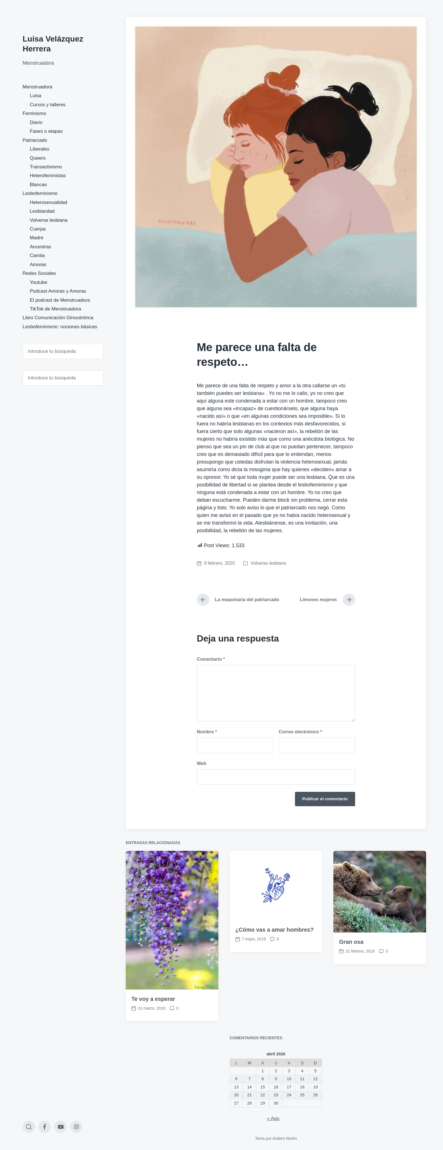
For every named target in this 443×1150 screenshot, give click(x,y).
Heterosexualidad (48, 202)
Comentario (211, 659)
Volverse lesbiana (49, 220)
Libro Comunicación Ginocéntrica (58, 317)
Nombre (207, 731)
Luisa (36, 95)
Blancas (38, 184)
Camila (37, 255)
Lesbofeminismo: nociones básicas (60, 326)
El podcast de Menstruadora (60, 300)
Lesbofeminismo (40, 193)
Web (201, 763)
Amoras (38, 264)
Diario (36, 122)
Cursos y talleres (48, 104)
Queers (38, 158)
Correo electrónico (300, 731)
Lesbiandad (42, 211)
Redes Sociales (39, 273)
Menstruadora (37, 87)
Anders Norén (284, 1138)
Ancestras (40, 246)
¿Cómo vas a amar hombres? (274, 970)
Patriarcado (35, 140)
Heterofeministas (48, 175)
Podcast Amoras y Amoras (58, 291)
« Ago (273, 1118)
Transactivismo (46, 166)
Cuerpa (38, 229)
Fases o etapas (46, 131)
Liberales (39, 149)
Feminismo (34, 113)
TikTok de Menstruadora (55, 309)
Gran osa (351, 982)
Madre (37, 237)
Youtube (38, 282)
